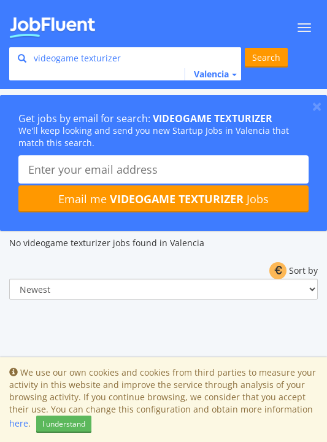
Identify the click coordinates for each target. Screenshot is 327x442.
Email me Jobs (163, 199)
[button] (210, 74)
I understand (63, 424)
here (18, 423)
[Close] (317, 106)
